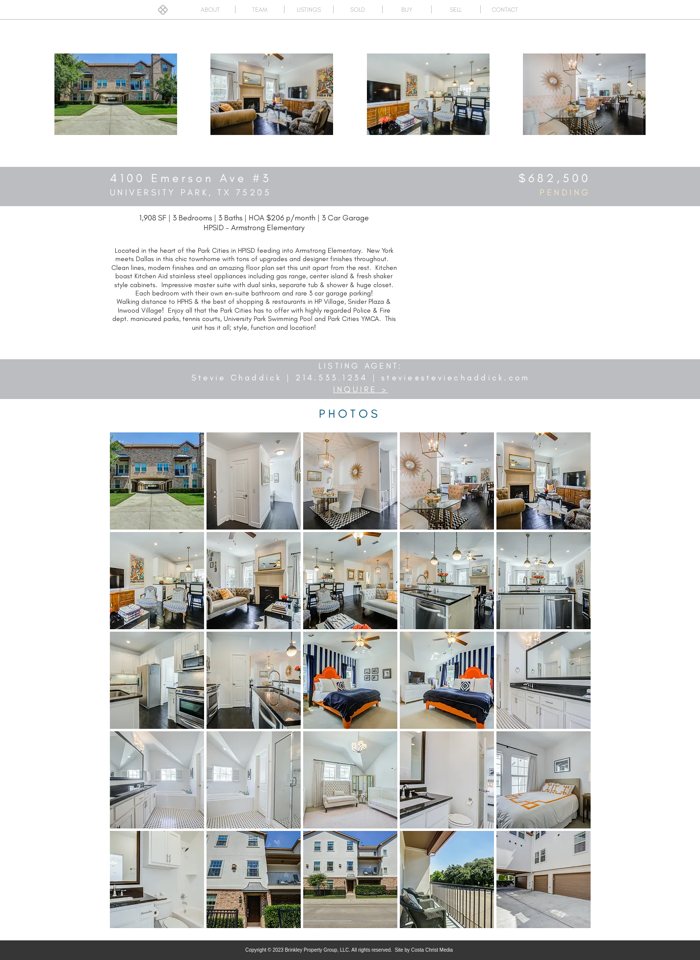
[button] (157, 481)
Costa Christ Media (432, 950)
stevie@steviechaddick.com (455, 377)
